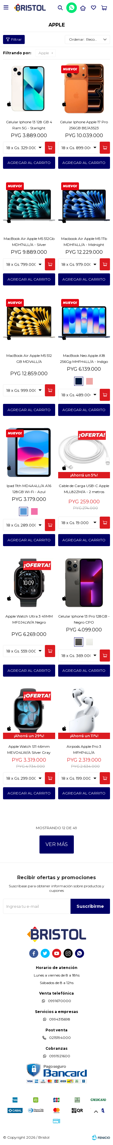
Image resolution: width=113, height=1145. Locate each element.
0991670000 (59, 1001)
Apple (44, 53)
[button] (60, 7)
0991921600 (59, 1056)
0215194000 (60, 1037)
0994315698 (59, 1019)
